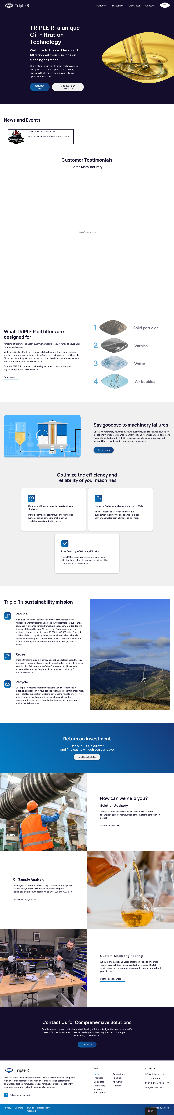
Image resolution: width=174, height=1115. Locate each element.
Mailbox (166, 1107)
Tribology (117, 1078)
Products (101, 5)
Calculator (134, 5)
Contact (149, 5)
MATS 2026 (49, 131)
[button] (42, 436)
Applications (119, 1074)
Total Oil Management (100, 1090)
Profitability (117, 5)
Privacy (7, 1107)
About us (117, 1081)
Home (97, 1074)
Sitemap (19, 1107)
